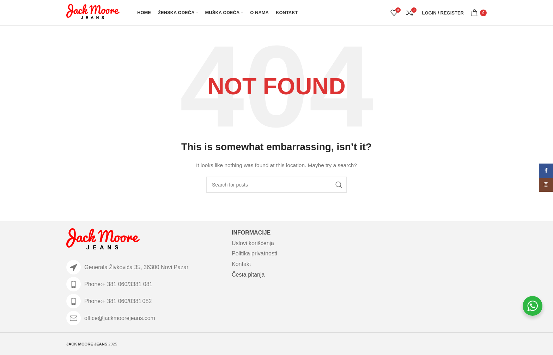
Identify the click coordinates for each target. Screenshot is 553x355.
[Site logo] (93, 12)
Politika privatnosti (254, 253)
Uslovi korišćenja (253, 243)
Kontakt (241, 264)
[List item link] (145, 284)
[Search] (276, 185)
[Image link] (103, 240)
